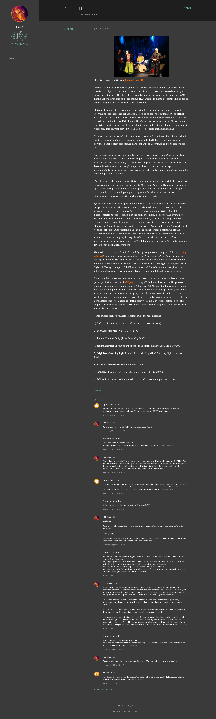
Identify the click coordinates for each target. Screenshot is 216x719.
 (78, 8)
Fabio (105, 423)
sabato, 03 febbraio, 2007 (113, 683)
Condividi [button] (68, 29)
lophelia (106, 404)
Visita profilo (19, 44)
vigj (104, 673)
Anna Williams (136, 711)
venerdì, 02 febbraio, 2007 (113, 649)
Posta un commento (104, 689)
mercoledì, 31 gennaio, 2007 (114, 431)
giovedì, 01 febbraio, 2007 (113, 575)
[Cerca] (187, 8)
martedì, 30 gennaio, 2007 (113, 415)
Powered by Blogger (127, 706)
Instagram (14, 32)
